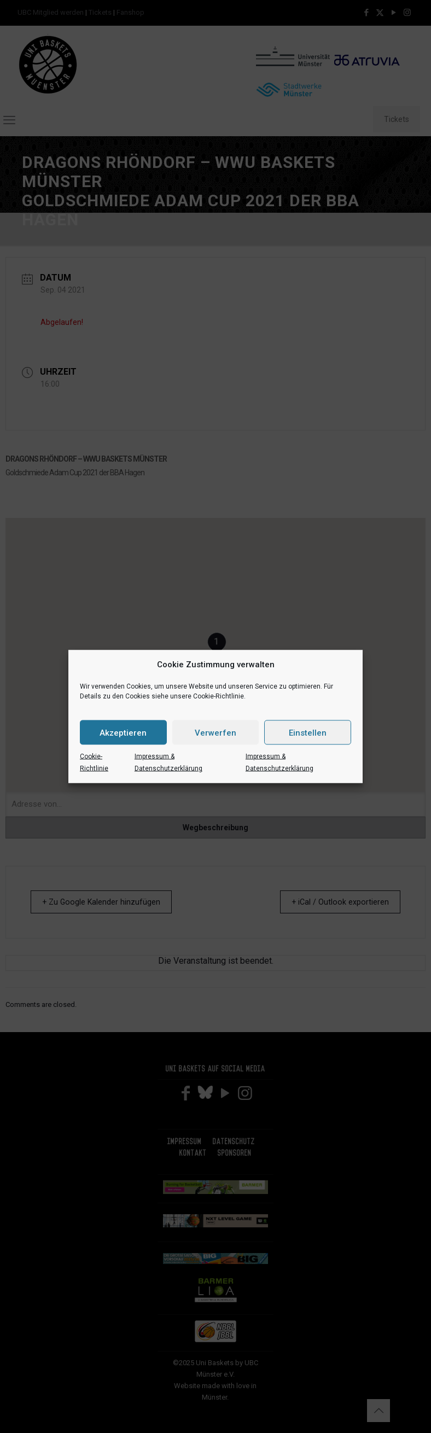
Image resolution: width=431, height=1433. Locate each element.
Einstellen (308, 732)
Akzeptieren (123, 732)
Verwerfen (215, 732)
